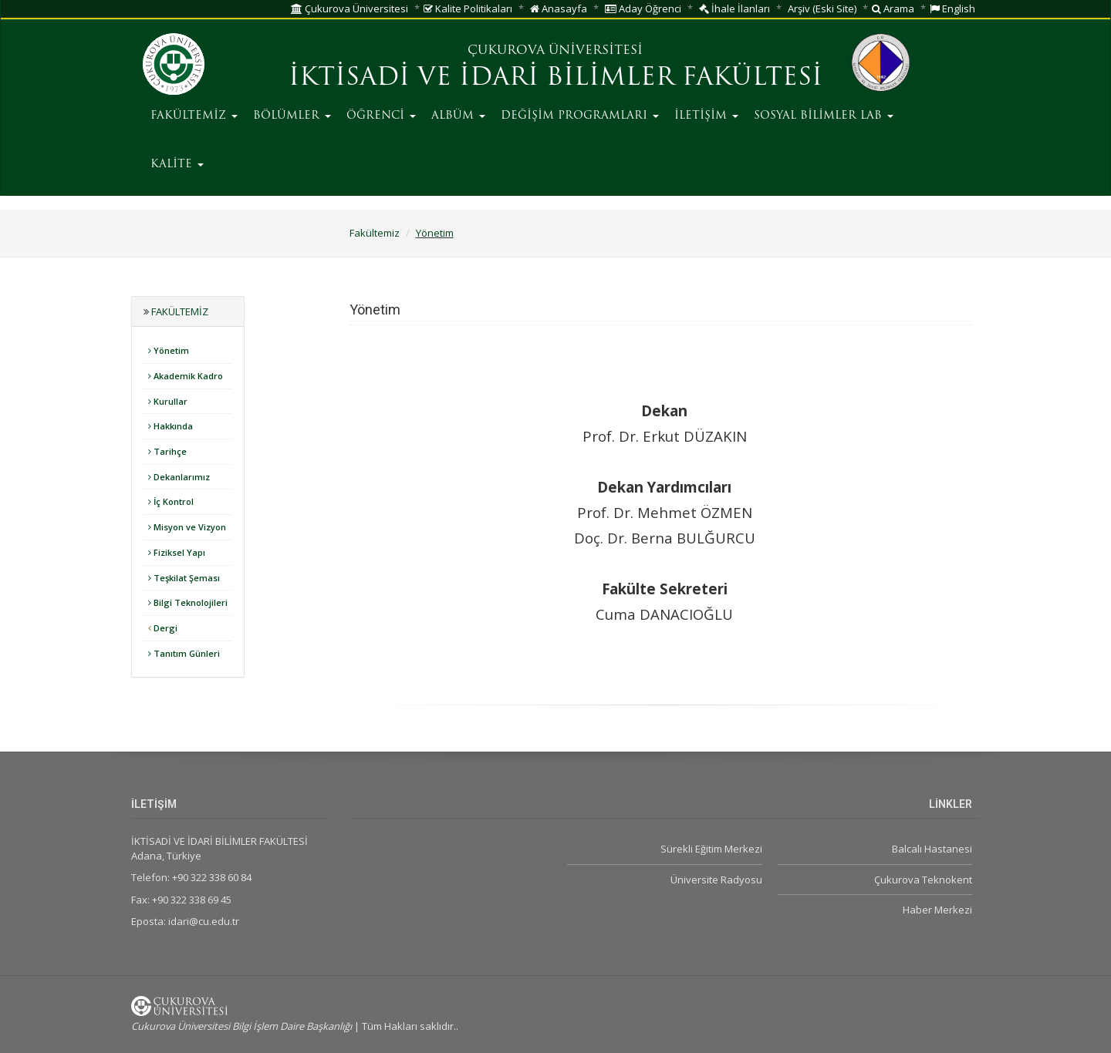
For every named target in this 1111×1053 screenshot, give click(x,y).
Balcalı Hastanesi (932, 849)
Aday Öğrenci (643, 8)
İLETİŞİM (706, 116)
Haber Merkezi (937, 910)
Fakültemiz (375, 233)
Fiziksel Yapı (176, 552)
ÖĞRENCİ (381, 116)
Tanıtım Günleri (184, 653)
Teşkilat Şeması (184, 578)
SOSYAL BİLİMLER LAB (823, 116)
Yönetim (435, 233)
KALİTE (177, 164)
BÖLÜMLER (292, 116)
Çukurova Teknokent (923, 879)
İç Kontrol (171, 501)
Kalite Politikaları (468, 8)
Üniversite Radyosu (716, 879)
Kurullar (167, 401)
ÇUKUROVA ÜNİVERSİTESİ (555, 51)
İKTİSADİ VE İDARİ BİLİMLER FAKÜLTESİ (555, 78)
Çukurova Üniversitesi (349, 8)
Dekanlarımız (179, 477)
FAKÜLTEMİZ (194, 116)
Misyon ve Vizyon (187, 527)
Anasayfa (558, 8)
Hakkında (170, 426)
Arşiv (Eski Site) (822, 8)
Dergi (162, 628)
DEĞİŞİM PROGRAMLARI (580, 116)
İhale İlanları (734, 8)
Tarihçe (167, 451)
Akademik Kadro (185, 376)
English (952, 8)
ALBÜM (458, 116)
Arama (893, 8)
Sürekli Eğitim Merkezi (711, 849)
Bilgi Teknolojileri (188, 602)
